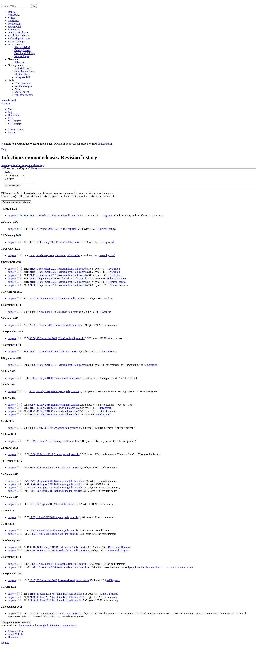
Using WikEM (15, 44)
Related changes (23, 86)
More (11, 109)
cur (9, 229)
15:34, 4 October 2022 (41, 229)
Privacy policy (15, 631)
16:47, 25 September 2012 (43, 580)
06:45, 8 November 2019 (42, 312)
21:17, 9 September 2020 (42, 275)
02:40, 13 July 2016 (39, 405)
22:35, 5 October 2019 (41, 325)
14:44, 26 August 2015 (41, 488)
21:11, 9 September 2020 (42, 279)
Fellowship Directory (19, 38)
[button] (21, 168)
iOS (95, 143)
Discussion (13, 115)
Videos (11, 17)
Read (10, 118)
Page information (23, 94)
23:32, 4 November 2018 (42, 352)
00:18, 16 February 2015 (42, 547)
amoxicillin (151, 365)
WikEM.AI (14, 14)
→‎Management (104, 408)
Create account (16, 129)
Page (10, 112)
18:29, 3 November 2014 (42, 564)
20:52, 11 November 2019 (43, 299)
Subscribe (19, 62)
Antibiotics (14, 29)
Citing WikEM (22, 77)
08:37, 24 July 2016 (39, 391)
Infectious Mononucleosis (148, 567)
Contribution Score (24, 71)
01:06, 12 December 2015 (43, 468)
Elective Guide (22, 74)
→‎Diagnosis (105, 216)
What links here (22, 83)
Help (3, 149)
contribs (75, 216)
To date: (8, 172)
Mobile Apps (15, 23)
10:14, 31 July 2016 (39, 378)
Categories (13, 20)
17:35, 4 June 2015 (39, 517)
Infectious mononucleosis (179, 567)
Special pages (21, 91)
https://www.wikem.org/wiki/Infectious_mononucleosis (48, 626)
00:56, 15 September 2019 (43, 338)
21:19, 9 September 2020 (42, 272)
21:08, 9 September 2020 (42, 285)
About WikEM (22, 47)
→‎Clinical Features (106, 229)
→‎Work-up (107, 299)
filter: (9, 179)
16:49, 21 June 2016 (40, 441)
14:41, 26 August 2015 (41, 491)
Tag (6, 179)
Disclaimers (14, 637)
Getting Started (22, 50)
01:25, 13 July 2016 (39, 415)
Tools (11, 80)
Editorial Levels (22, 68)
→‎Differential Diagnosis (118, 547)
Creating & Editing (24, 53)
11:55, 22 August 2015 (41, 504)
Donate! (12, 11)
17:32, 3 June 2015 (39, 531)
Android (106, 143)
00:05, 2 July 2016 (39, 428)
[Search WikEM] (15, 6)
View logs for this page (13, 165)
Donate (5, 643)
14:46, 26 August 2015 (41, 484)
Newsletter (13, 59)
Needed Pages (21, 56)
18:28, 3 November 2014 (42, 567)
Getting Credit (15, 65)
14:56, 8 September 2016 (42, 365)
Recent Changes (16, 41)
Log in (11, 132)
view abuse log (35, 165)
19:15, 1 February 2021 (41, 256)
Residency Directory (19, 35)
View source (14, 121)
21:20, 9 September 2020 (42, 269)
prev (13, 216)
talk (68, 216)
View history (14, 123)
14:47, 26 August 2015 (41, 481)
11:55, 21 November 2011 (43, 614)
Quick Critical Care (18, 32)
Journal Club (14, 26)
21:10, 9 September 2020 (42, 282)
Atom (17, 89)
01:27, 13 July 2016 (39, 408)
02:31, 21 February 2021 (42, 242)
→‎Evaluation (113, 269)
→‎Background (106, 242)
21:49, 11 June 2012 (40, 594)
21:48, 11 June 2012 (40, 597)
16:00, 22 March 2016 (41, 454)
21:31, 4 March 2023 (40, 216)
